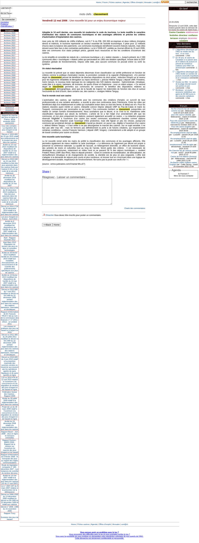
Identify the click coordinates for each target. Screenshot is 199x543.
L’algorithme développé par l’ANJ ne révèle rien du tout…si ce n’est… (187, 52)
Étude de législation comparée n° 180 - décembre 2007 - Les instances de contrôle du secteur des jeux (9, 469)
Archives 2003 (9, 90)
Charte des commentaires (134, 213)
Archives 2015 (9, 60)
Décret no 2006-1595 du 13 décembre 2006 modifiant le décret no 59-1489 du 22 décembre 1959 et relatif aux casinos (9, 499)
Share (45, 171)
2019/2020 (9, 110)
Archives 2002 (9, 93)
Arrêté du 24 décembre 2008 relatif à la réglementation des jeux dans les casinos (9, 425)
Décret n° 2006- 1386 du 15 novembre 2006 (9, 509)
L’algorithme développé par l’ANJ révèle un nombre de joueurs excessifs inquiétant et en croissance (187, 75)
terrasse (174, 38)
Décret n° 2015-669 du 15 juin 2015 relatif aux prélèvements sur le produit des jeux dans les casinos (9, 138)
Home (98, 2)
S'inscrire (49, 220)
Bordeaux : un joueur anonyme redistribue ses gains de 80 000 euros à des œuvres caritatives (186, 93)
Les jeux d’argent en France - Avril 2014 (9, 218)
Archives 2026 (9, 33)
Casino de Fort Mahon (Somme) (183, 157)
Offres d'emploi (137, 2)
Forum (105, 2)
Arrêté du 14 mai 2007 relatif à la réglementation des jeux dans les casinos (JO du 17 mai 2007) (9, 479)
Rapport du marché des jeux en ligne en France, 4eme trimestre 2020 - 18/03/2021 (9, 119)
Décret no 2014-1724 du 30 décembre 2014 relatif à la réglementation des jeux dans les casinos (9, 210)
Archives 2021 (9, 45)
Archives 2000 (9, 98)
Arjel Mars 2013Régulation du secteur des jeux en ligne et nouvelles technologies (9, 246)
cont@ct (156, 2)
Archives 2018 (9, 53)
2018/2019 (9, 108)
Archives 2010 (9, 73)
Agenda (126, 2)
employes (183, 38)
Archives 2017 (9, 55)
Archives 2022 (9, 43)
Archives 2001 (9, 95)
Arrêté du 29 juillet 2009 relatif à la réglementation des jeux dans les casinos (9, 401)
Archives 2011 (9, 70)
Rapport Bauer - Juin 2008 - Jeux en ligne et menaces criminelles (9, 435)
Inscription (4, 22)
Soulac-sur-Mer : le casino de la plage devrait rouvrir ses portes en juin (186, 84)
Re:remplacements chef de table (183, 133)
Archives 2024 (9, 38)
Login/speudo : (6, 8)
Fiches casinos (115, 2)
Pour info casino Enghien (181, 127)
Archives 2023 (9, 40)
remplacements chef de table (181, 145)
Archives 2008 (9, 78)
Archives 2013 (9, 65)
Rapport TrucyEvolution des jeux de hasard (9, 516)
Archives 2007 (9, 80)
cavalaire (183, 41)
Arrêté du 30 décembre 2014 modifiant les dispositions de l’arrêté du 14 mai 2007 (10, 181)
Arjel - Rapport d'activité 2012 (10, 239)
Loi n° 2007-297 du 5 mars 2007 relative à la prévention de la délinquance (9, 489)
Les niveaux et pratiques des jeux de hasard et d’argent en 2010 (9, 329)
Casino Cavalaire (177, 32)
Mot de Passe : (6, 13)
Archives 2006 (9, 83)
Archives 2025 (9, 35)
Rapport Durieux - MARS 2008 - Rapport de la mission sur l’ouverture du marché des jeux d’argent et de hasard (9, 446)
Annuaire (148, 2)
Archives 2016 (9, 58)
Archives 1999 (9, 100)
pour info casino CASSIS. (181, 115)
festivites (174, 35)
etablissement (192, 32)
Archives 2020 (9, 48)
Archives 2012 (9, 68)
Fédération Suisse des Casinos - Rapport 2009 (9, 394)
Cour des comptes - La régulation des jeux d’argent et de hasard (10, 129)
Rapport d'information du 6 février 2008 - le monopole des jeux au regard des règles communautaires (9, 459)
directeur (183, 35)
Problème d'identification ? (7, 25)
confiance (193, 35)
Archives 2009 (9, 75)
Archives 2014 (9, 63)
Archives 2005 (9, 85)
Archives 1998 (9, 103)
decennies (192, 38)
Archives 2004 (9, 88)
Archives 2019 (9, 50)
